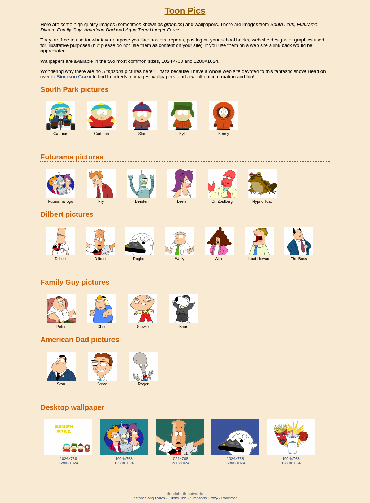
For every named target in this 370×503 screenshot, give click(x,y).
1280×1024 (68, 463)
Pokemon (229, 498)
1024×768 (68, 458)
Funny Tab (177, 498)
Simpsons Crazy (204, 498)
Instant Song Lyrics (148, 498)
